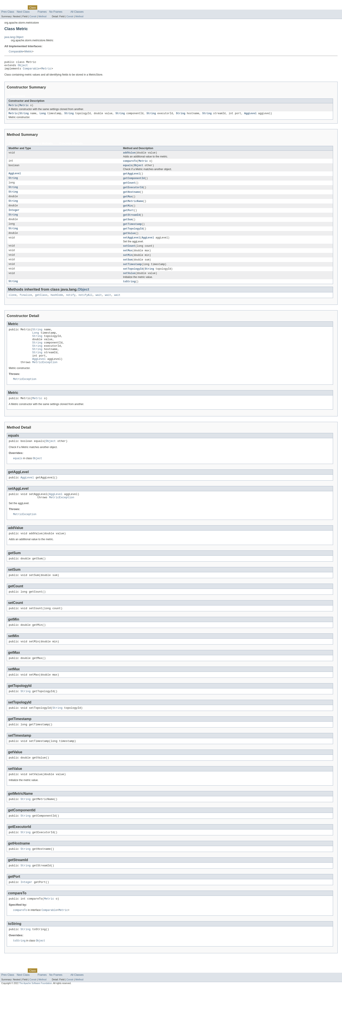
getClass (41, 305)
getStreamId (131, 221)
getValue (129, 240)
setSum (127, 268)
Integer (14, 216)
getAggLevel (131, 177)
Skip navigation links (12, 3)
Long (42, 116)
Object (23, 66)
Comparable (16, 51)
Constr (32, 16)
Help (83, 7)
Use (42, 7)
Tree (50, 7)
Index (74, 7)
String (24, 116)
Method (42, 16)
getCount (129, 187)
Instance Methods (41, 146)
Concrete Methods (71, 146)
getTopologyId (133, 235)
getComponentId (134, 182)
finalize (26, 305)
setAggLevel (131, 245)
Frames (42, 11)
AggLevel (250, 116)
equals (127, 169)
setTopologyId (133, 277)
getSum (127, 226)
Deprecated (62, 7)
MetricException (44, 379)
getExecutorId (133, 192)
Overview (6, 7)
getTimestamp (132, 230)
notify (70, 305)
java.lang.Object (13, 37)
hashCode (57, 305)
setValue (129, 282)
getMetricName (133, 206)
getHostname (131, 197)
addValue (129, 156)
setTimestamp (132, 272)
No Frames (55, 11)
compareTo (130, 164)
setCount (129, 253)
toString (129, 291)
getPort (128, 216)
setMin (127, 263)
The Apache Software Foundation (35, 1020)
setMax (127, 258)
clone (13, 305)
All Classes (77, 11)
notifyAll (85, 305)
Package (20, 7)
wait (99, 305)
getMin (127, 211)
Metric (28, 51)
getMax (127, 201)
